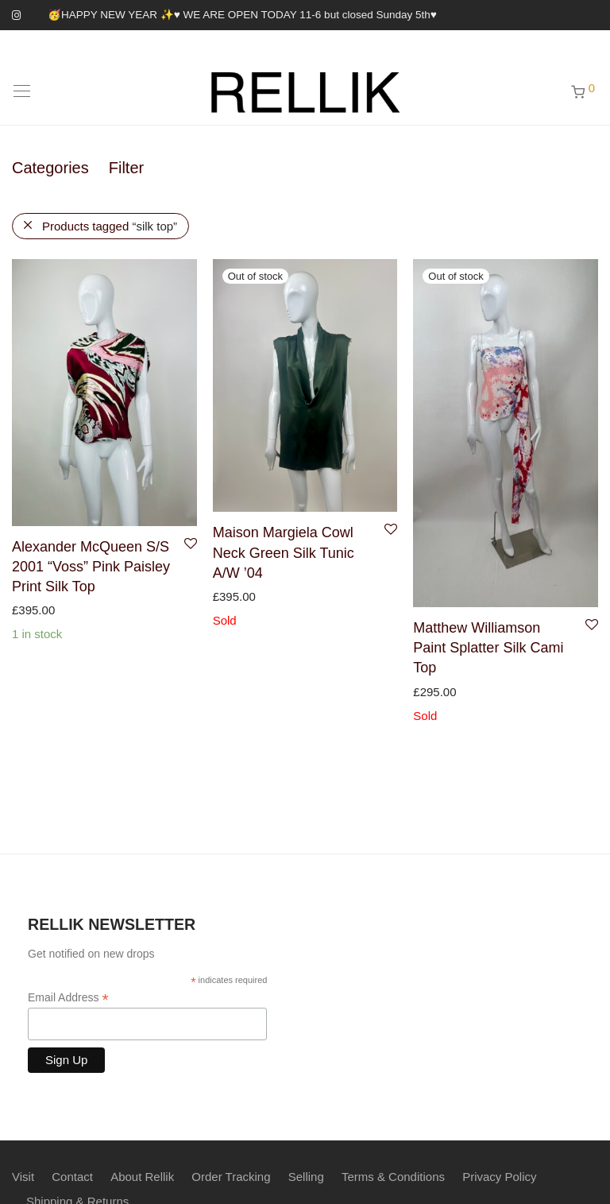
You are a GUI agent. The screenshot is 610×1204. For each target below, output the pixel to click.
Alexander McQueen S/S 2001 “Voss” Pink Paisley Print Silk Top (91, 566)
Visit (23, 1176)
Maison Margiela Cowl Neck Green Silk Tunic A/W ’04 (283, 552)
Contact (72, 1176)
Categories (50, 167)
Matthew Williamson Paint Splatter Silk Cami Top (488, 648)
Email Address (68, 997)
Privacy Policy (499, 1176)
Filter (126, 167)
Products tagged (109, 226)
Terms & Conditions (393, 1176)
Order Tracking (230, 1176)
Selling (306, 1176)
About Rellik (142, 1176)
